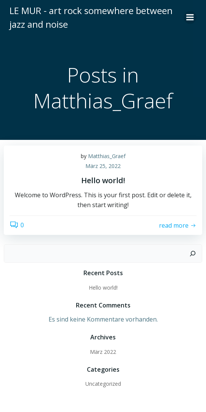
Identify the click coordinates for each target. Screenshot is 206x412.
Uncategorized (103, 383)
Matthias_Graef (107, 156)
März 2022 (103, 351)
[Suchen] (193, 253)
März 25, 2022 (103, 166)
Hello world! (103, 287)
